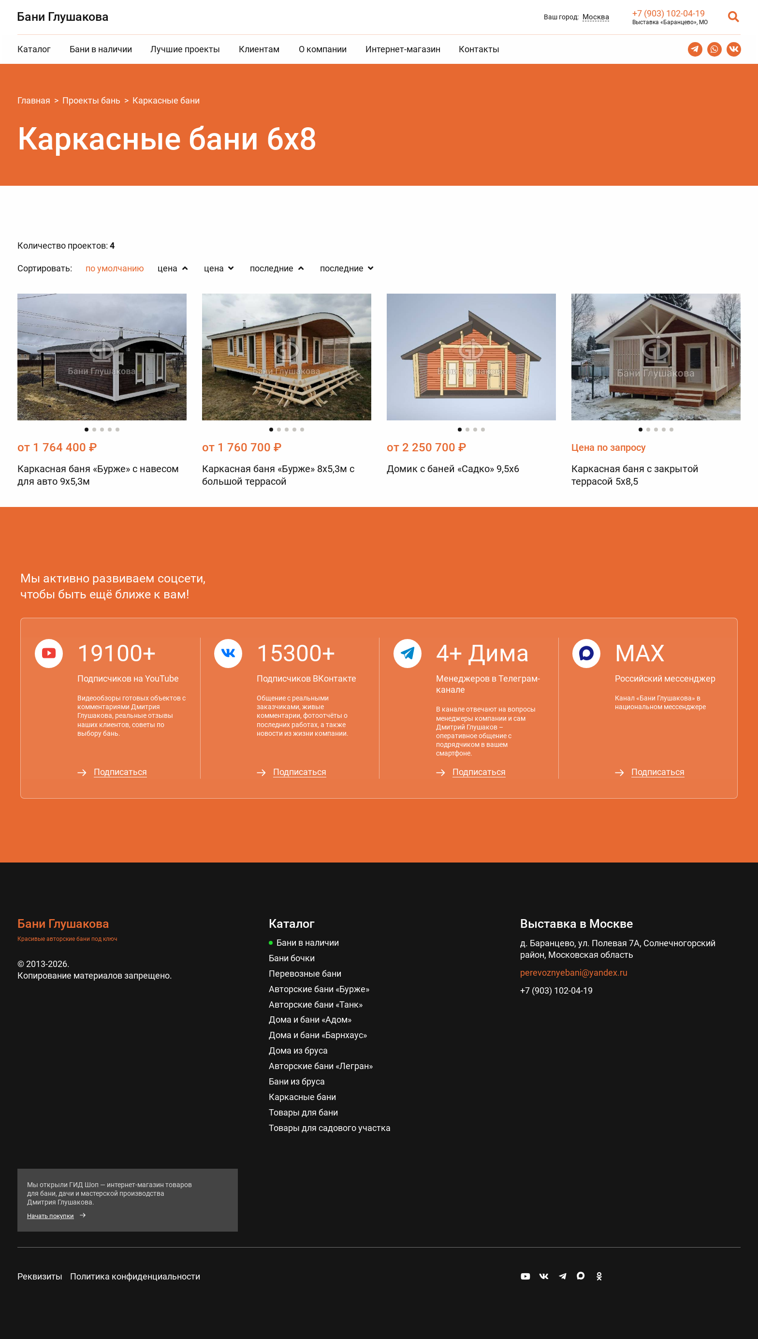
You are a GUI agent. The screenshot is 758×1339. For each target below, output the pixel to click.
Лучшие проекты (185, 49)
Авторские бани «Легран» (321, 1062)
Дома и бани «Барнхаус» (318, 1032)
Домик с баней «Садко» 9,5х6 (453, 469)
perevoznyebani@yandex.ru (573, 970)
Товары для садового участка (330, 1122)
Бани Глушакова (63, 16)
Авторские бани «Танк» (316, 1001)
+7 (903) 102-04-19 (668, 13)
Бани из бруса (297, 1077)
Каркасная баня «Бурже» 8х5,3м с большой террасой (278, 475)
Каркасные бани (302, 1092)
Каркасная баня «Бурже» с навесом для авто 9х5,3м (98, 475)
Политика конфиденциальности (135, 1271)
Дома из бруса (298, 1046)
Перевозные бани (305, 971)
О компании (323, 49)
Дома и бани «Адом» (310, 1017)
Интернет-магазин (402, 49)
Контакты (479, 49)
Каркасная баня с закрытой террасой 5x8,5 (635, 475)
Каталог (34, 49)
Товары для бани (303, 1107)
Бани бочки (292, 956)
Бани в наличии (101, 49)
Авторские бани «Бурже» (319, 986)
